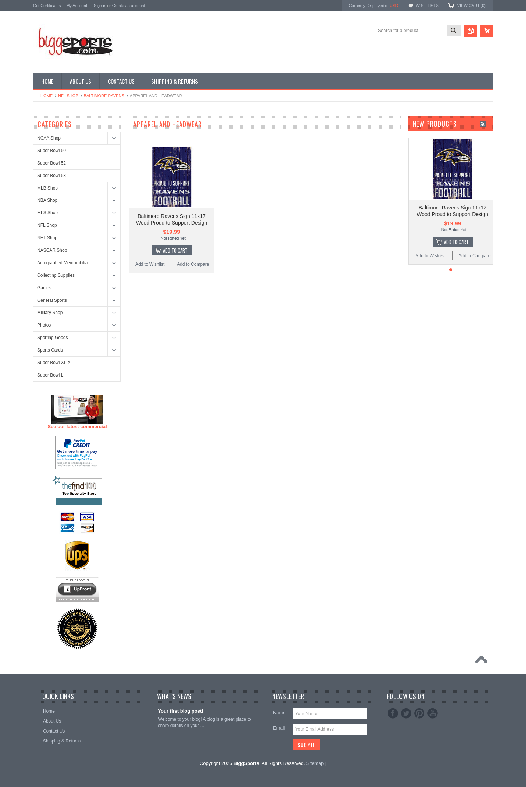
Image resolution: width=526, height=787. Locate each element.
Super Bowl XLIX (54, 362)
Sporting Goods (52, 337)
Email (279, 728)
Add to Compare (193, 264)
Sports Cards (50, 350)
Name (279, 712)
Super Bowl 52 (51, 163)
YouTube (432, 713)
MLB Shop (47, 188)
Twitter (406, 713)
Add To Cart (175, 250)
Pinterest (419, 713)
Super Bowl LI (51, 375)
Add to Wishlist (149, 264)
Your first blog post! (180, 711)
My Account (76, 5)
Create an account (128, 5)
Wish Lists (427, 5)
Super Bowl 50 (51, 150)
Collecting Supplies (56, 275)
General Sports (52, 300)
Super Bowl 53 (51, 175)
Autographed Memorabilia (62, 262)
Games (44, 287)
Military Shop (50, 312)
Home (46, 95)
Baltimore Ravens (104, 95)
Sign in (100, 5)
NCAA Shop (49, 138)
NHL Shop (47, 237)
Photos (44, 325)
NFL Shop (68, 95)
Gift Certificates (47, 5)
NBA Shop (47, 200)
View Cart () (471, 5)
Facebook (393, 713)
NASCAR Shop (52, 250)
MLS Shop (47, 212)
